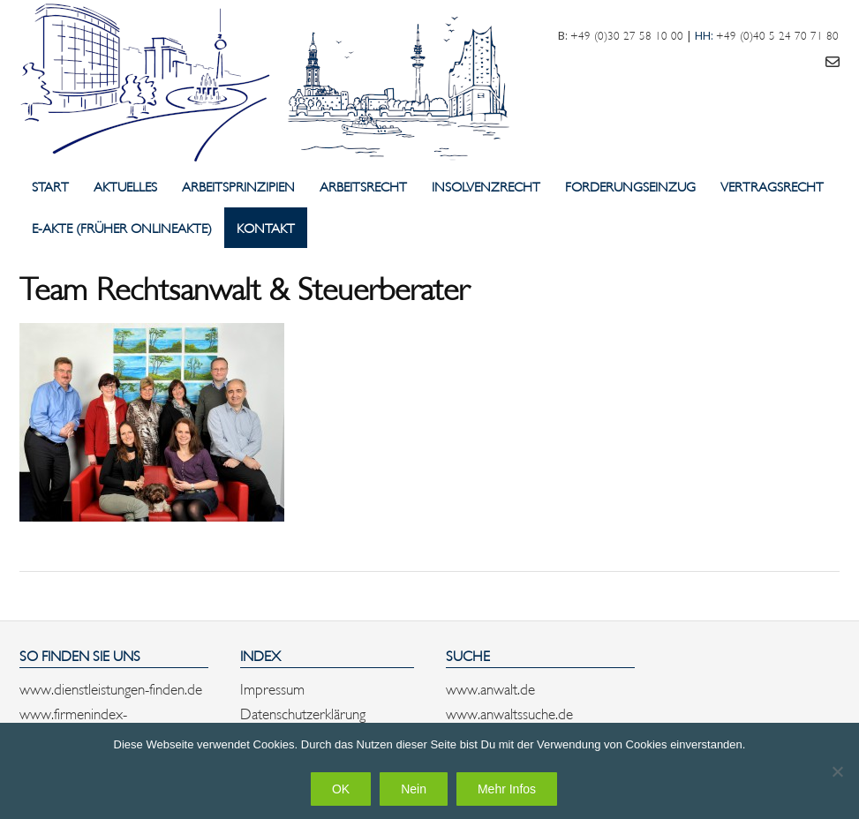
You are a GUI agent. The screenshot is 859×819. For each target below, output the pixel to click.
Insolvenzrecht (486, 186)
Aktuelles (125, 186)
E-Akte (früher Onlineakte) (122, 227)
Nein (413, 789)
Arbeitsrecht (363, 186)
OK (341, 789)
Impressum (272, 687)
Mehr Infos (507, 789)
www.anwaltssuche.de (509, 712)
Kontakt (266, 227)
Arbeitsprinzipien (238, 186)
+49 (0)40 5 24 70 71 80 (777, 34)
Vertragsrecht (772, 186)
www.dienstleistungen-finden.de (110, 687)
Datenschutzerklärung (302, 712)
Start (50, 186)
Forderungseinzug (630, 186)
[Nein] (837, 771)
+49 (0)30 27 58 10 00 (626, 34)
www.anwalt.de (490, 687)
